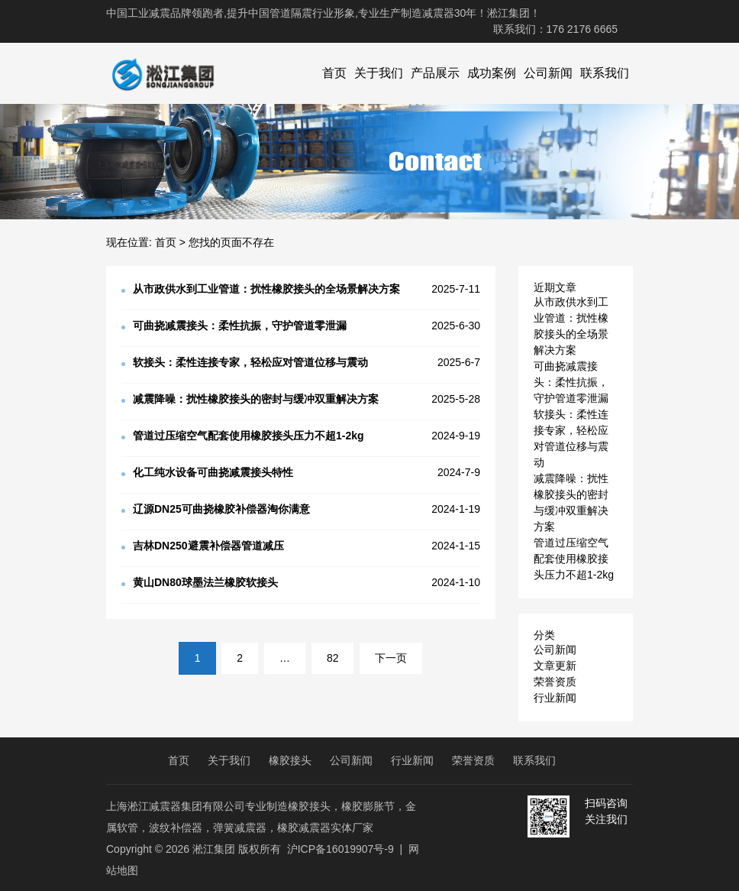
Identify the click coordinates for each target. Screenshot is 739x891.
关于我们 (378, 72)
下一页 (391, 658)
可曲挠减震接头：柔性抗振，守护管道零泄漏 (571, 382)
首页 (334, 72)
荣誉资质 (555, 682)
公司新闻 (548, 72)
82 (333, 658)
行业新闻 (555, 698)
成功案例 (491, 72)
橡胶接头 (290, 760)
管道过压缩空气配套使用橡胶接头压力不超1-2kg (574, 558)
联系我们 (604, 72)
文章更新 (555, 665)
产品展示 (435, 72)
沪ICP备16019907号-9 (340, 849)
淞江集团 (213, 849)
